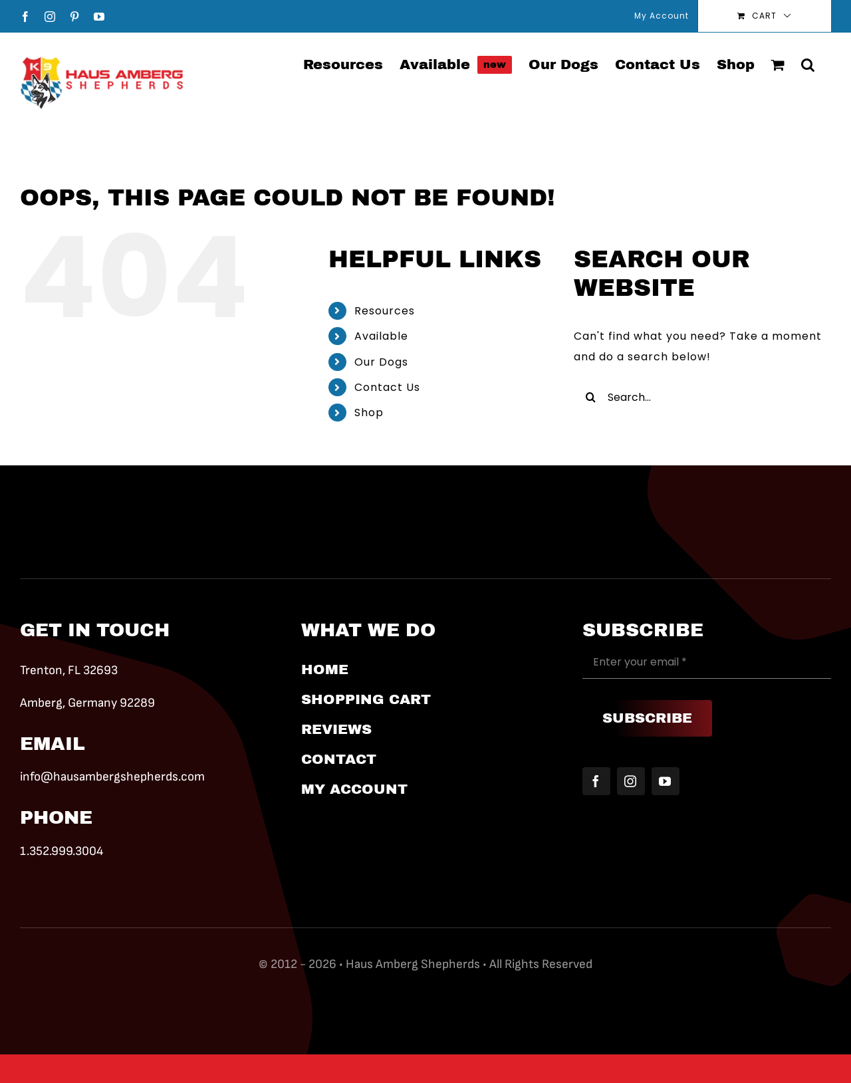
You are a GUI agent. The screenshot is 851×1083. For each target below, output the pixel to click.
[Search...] (702, 397)
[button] (807, 64)
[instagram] (631, 781)
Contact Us (387, 387)
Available (381, 336)
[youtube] (665, 781)
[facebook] (596, 781)
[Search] (590, 397)
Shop (369, 412)
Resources (384, 310)
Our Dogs (381, 362)
